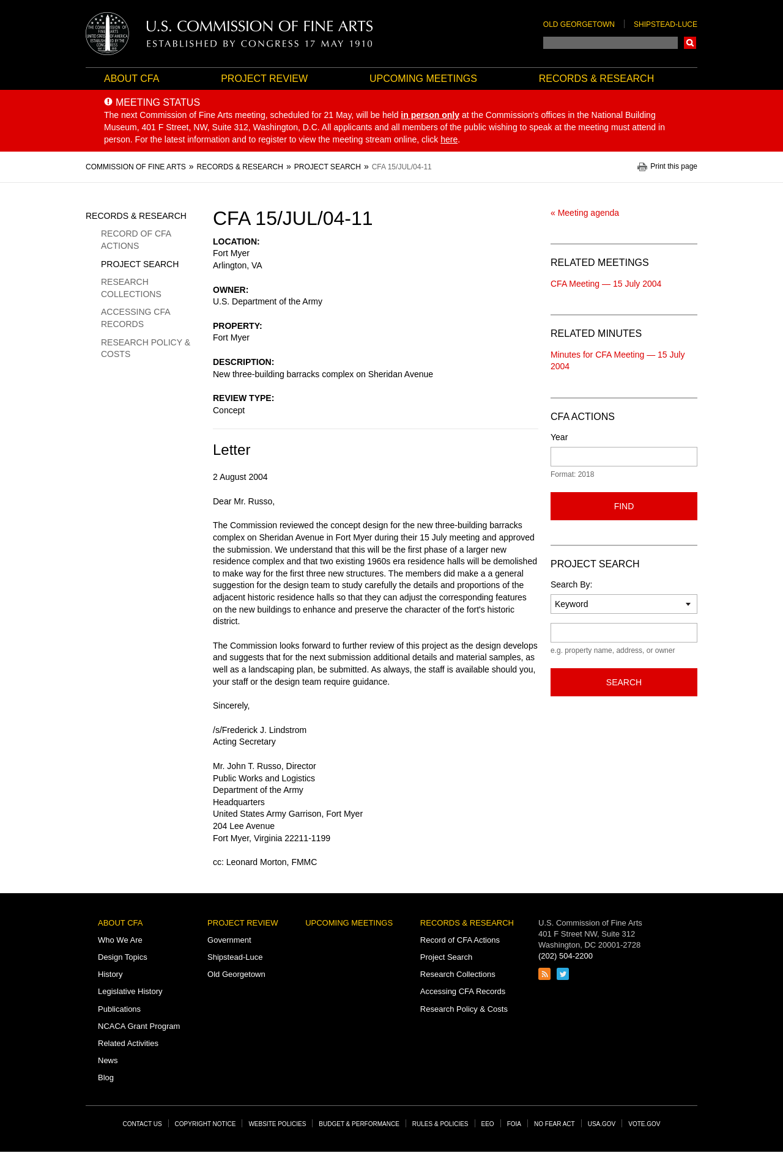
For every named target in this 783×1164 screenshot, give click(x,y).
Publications (119, 1009)
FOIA (514, 1124)
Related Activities (128, 1043)
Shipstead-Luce (665, 24)
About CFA (131, 78)
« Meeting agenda (585, 213)
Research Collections (131, 288)
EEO (487, 1124)
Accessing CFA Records (135, 318)
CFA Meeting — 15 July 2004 (606, 284)
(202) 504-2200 (565, 955)
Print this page (673, 167)
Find (624, 506)
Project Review (264, 78)
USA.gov (602, 1124)
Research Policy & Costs (145, 348)
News (108, 1060)
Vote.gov (644, 1124)
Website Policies (277, 1124)
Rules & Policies (440, 1124)
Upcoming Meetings (423, 78)
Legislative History (130, 991)
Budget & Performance (359, 1124)
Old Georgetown (579, 24)
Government (229, 940)
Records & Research (596, 78)
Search (690, 43)
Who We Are (120, 940)
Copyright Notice (205, 1124)
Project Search (140, 264)
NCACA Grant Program (139, 1026)
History (110, 974)
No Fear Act (554, 1124)
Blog (106, 1077)
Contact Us (142, 1124)
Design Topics (122, 957)
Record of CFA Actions (136, 240)
